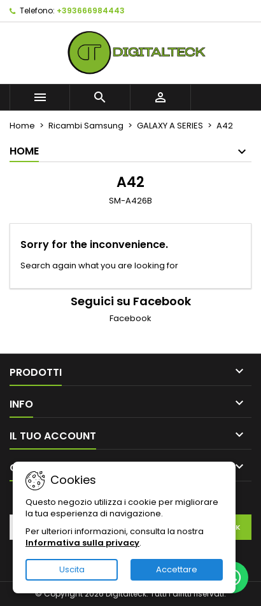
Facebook (130, 318)
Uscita (72, 569)
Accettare (176, 569)
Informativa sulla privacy (82, 543)
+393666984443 (91, 10)
